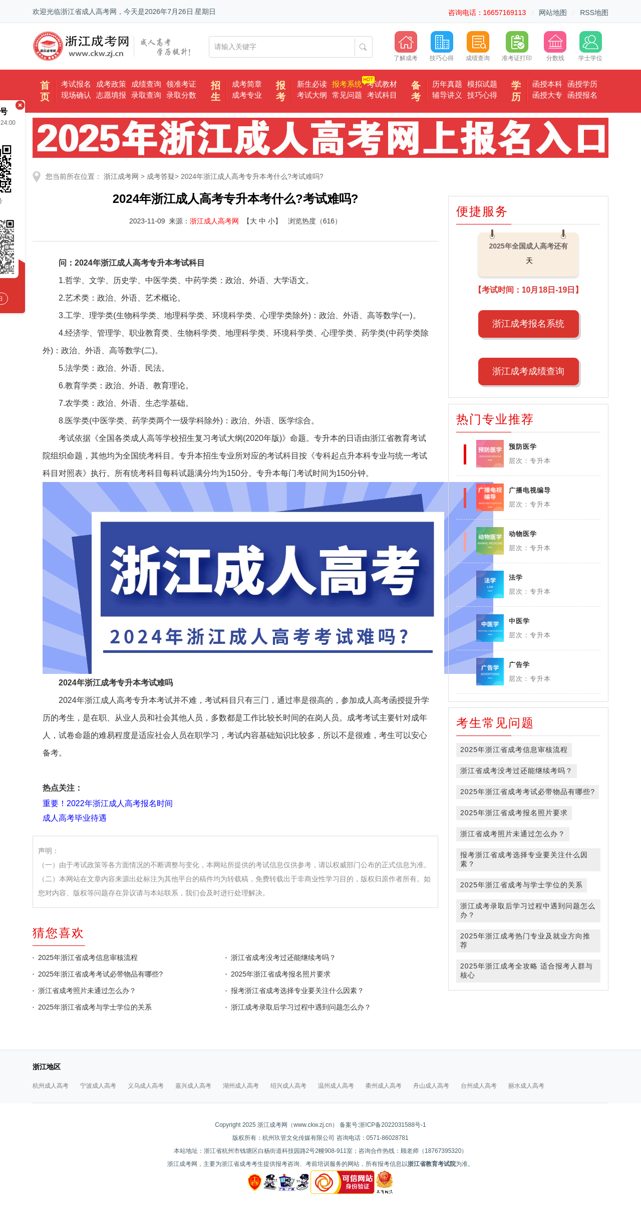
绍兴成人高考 (288, 1085)
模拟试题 (482, 84)
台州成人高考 (479, 1085)
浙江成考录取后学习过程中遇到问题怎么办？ (301, 1007)
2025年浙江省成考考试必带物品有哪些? (100, 974)
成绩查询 (146, 84)
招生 (215, 91)
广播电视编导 (530, 490)
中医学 (519, 621)
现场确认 (76, 95)
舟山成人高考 (431, 1085)
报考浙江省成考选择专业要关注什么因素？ (297, 991)
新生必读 (312, 84)
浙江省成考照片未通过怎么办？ (87, 991)
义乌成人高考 (146, 1085)
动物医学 (523, 534)
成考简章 (247, 84)
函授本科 (547, 84)
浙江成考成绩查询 (528, 371)
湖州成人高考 (241, 1085)
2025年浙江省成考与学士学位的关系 (95, 1007)
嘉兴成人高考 (193, 1085)
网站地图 (553, 13)
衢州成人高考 (384, 1085)
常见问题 (347, 95)
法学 (516, 577)
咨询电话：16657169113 (487, 13)
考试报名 (76, 84)
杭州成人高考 (51, 1085)
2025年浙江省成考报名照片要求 (281, 974)
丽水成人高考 (526, 1085)
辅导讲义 (447, 95)
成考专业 (247, 95)
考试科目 (382, 95)
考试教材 (382, 84)
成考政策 (111, 84)
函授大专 (547, 95)
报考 (280, 91)
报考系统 (347, 84)
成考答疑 (161, 176)
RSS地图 (594, 13)
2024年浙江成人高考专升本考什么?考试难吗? (252, 176)
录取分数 (181, 95)
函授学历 (582, 84)
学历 (516, 91)
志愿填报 (111, 95)
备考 (416, 91)
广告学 (519, 664)
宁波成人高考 (98, 1085)
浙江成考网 (121, 176)
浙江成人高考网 (214, 221)
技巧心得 (482, 95)
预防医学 (523, 446)
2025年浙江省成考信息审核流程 (88, 957)
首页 (45, 91)
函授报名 (582, 95)
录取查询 (146, 95)
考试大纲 (312, 95)
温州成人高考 (336, 1085)
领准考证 (181, 84)
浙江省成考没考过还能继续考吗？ (283, 957)
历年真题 (447, 84)
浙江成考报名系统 (528, 324)
